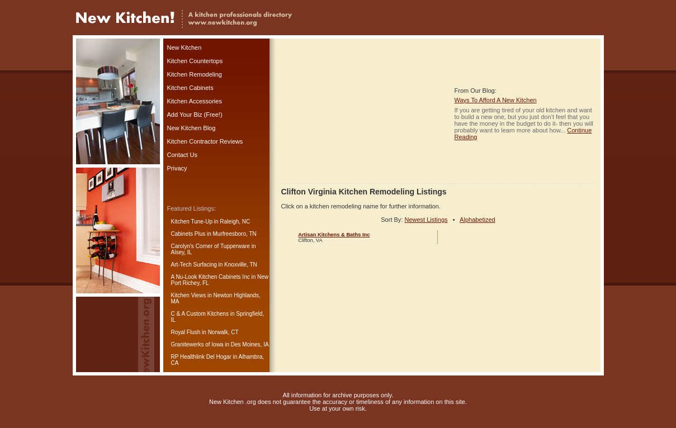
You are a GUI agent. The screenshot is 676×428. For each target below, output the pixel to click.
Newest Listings (425, 219)
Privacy (177, 168)
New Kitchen (184, 47)
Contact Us (182, 154)
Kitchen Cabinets (190, 87)
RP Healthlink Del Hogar (201, 357)
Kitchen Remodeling (194, 74)
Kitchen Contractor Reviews (205, 141)
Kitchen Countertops (195, 61)
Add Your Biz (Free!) (195, 114)
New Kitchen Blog (191, 128)
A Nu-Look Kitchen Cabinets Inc (210, 277)
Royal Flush (186, 332)
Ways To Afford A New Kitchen (496, 100)
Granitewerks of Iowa (197, 344)
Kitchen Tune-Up (192, 221)
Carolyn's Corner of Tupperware (210, 246)
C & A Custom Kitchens (200, 314)
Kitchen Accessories (194, 101)
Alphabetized (477, 219)
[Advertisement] (365, 113)
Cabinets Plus (188, 234)
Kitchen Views (188, 295)
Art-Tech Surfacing (194, 264)
